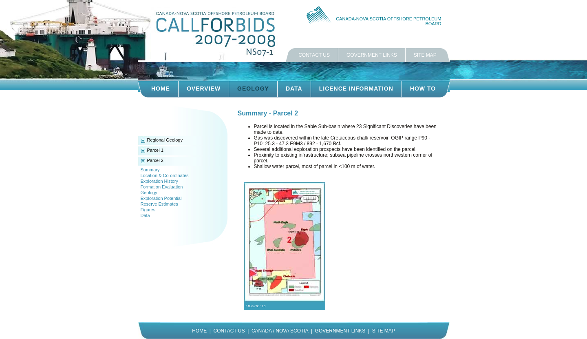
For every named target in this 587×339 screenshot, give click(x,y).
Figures (148, 209)
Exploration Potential (161, 198)
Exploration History (159, 181)
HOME (160, 88)
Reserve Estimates (159, 204)
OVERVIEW (204, 88)
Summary (150, 169)
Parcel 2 (155, 160)
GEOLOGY (253, 88)
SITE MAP (425, 55)
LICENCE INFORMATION (356, 88)
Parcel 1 (155, 150)
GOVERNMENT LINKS (371, 55)
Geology (149, 192)
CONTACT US (314, 55)
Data (145, 215)
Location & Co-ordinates (165, 175)
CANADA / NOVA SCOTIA (280, 331)
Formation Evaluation (162, 186)
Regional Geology (165, 139)
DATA (294, 88)
